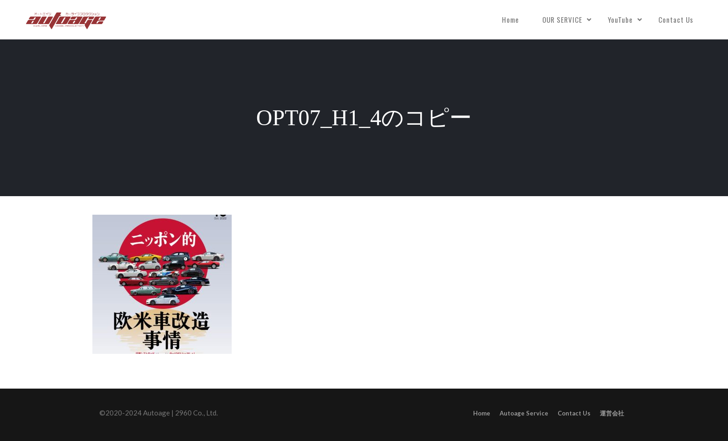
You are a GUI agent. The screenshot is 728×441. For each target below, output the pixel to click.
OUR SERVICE (562, 19)
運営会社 (612, 413)
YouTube (620, 19)
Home (510, 19)
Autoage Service (524, 413)
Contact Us (675, 19)
